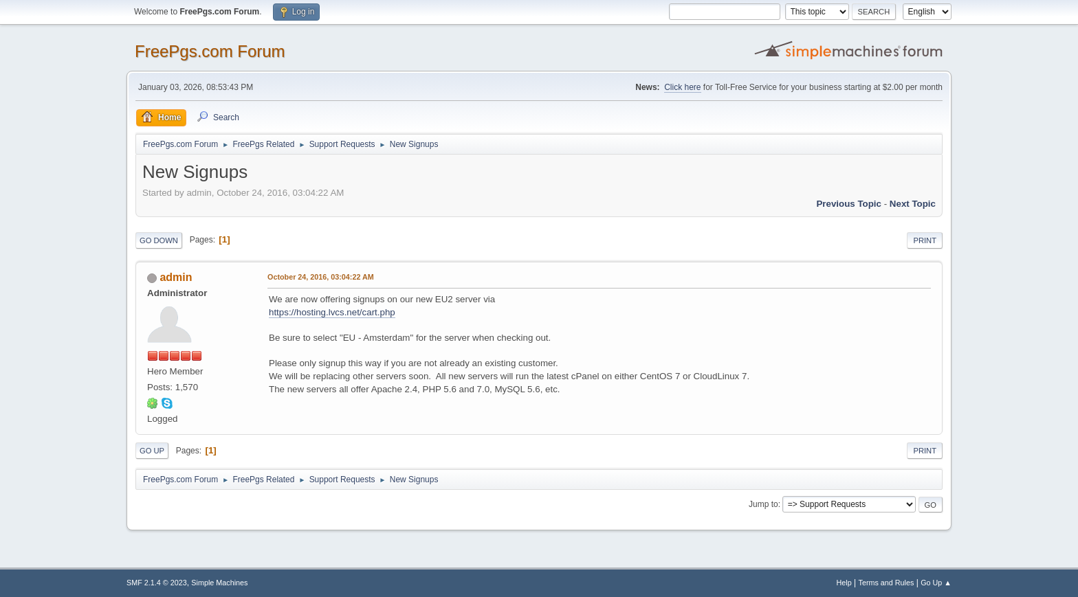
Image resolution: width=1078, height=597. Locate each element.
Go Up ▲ (936, 582)
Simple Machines (219, 582)
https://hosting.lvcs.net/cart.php (332, 312)
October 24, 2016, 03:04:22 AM (320, 277)
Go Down (159, 240)
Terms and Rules (886, 582)
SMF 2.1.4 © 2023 (156, 582)
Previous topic (848, 204)
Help (844, 582)
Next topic (913, 204)
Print (924, 240)
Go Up (152, 451)
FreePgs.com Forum (210, 51)
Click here (682, 87)
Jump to (763, 504)
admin (176, 277)
